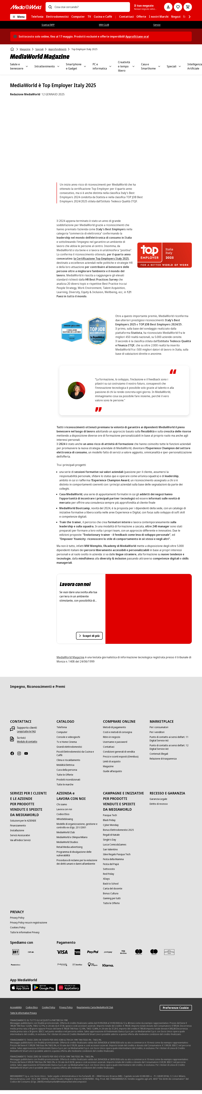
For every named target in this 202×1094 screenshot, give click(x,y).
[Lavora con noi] (64, 809)
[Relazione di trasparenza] (163, 758)
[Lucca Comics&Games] (114, 844)
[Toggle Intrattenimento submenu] (58, 66)
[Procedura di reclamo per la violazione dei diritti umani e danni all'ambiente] (78, 862)
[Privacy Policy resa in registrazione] (28, 922)
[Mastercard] (138, 952)
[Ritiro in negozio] (111, 737)
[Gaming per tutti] (112, 898)
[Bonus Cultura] (110, 893)
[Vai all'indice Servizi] (20, 840)
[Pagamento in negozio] (92, 964)
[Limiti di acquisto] (112, 761)
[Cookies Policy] (17, 927)
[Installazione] (17, 830)
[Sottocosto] (109, 869)
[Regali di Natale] (111, 835)
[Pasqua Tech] (110, 815)
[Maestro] (154, 952)
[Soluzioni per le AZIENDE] (23, 820)
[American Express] (77, 952)
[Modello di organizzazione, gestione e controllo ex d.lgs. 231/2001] (78, 825)
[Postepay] (108, 952)
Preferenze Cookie (176, 1008)
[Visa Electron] (123, 952)
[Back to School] (110, 883)
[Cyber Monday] (111, 825)
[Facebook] (13, 753)
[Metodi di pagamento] (114, 727)
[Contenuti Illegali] (159, 754)
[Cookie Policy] (48, 1007)
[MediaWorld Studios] (67, 842)
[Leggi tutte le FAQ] (26, 731)
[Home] (12, 49)
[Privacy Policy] (17, 917)
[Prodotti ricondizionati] (68, 779)
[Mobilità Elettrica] (65, 765)
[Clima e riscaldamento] (68, 760)
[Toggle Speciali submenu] (179, 66)
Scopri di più (90, 637)
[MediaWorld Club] (66, 832)
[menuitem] (37, 16)
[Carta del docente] (112, 888)
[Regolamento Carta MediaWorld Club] (95, 1007)
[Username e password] (115, 742)
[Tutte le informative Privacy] (24, 932)
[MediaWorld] (25, 7)
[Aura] (169, 952)
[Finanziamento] (18, 825)
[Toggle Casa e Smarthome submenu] (159, 66)
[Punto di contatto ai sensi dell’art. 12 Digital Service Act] (171, 747)
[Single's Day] (109, 839)
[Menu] (18, 17)
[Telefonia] (62, 727)
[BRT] (15, 952)
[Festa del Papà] (111, 864)
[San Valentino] (110, 849)
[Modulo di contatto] (27, 741)
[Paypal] (92, 952)
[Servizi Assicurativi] (20, 835)
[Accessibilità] (16, 1007)
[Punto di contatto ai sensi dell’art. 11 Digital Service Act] (171, 738)
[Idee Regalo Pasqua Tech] (116, 854)
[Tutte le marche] (65, 784)
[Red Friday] (108, 874)
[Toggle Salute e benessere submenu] (26, 66)
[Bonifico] (77, 964)
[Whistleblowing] (65, 819)
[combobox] (91, 7)
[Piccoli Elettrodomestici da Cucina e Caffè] (78, 753)
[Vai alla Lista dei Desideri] (178, 7)
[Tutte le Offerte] (65, 774)
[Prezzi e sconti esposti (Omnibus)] (120, 756)
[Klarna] (108, 965)
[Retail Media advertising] (69, 847)
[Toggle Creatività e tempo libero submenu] (133, 66)
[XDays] (106, 879)
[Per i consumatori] (159, 727)
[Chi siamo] (62, 804)
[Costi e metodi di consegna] (117, 732)
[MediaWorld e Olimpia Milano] (72, 837)
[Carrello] (188, 7)
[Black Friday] (109, 820)
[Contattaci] (108, 747)
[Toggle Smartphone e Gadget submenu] (84, 66)
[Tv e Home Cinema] (67, 742)
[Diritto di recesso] (159, 804)
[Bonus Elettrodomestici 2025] (118, 830)
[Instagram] (20, 753)
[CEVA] (31, 952)
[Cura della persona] (67, 770)
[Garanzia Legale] (158, 799)
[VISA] (62, 952)
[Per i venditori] (157, 732)
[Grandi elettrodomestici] (69, 747)
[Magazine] (108, 766)
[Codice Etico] (63, 814)
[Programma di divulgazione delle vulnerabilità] (78, 853)
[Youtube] (27, 753)
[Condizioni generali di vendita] (119, 751)
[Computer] (62, 732)
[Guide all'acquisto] (112, 771)
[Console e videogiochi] (68, 737)
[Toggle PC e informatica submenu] (110, 66)
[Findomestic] (62, 964)
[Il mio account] (168, 7)
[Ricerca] (50, 7)
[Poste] (15, 964)
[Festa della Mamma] (113, 859)
